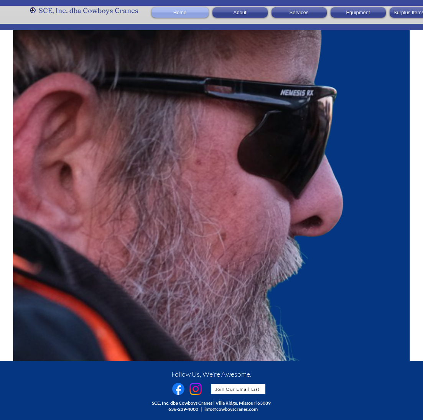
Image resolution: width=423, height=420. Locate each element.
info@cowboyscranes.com (231, 409)
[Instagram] (196, 389)
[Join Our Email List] (238, 389)
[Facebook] (178, 389)
